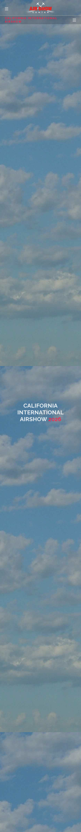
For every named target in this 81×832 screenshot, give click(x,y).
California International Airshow (31, 20)
